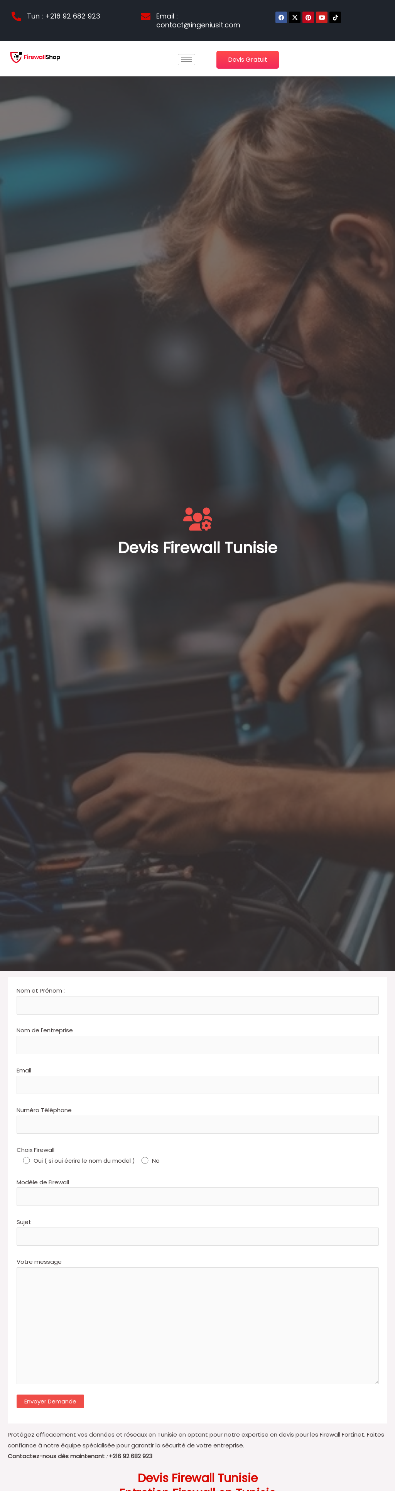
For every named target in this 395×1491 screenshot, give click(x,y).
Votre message (198, 1323)
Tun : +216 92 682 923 (63, 16)
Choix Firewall (198, 1156)
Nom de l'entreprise (198, 1040)
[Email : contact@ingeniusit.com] (145, 16)
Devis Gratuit (247, 59)
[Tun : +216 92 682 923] (16, 16)
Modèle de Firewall (198, 1192)
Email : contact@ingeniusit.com (198, 20)
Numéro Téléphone (198, 1120)
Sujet (198, 1232)
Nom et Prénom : (198, 1000)
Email (198, 1080)
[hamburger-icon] (186, 59)
